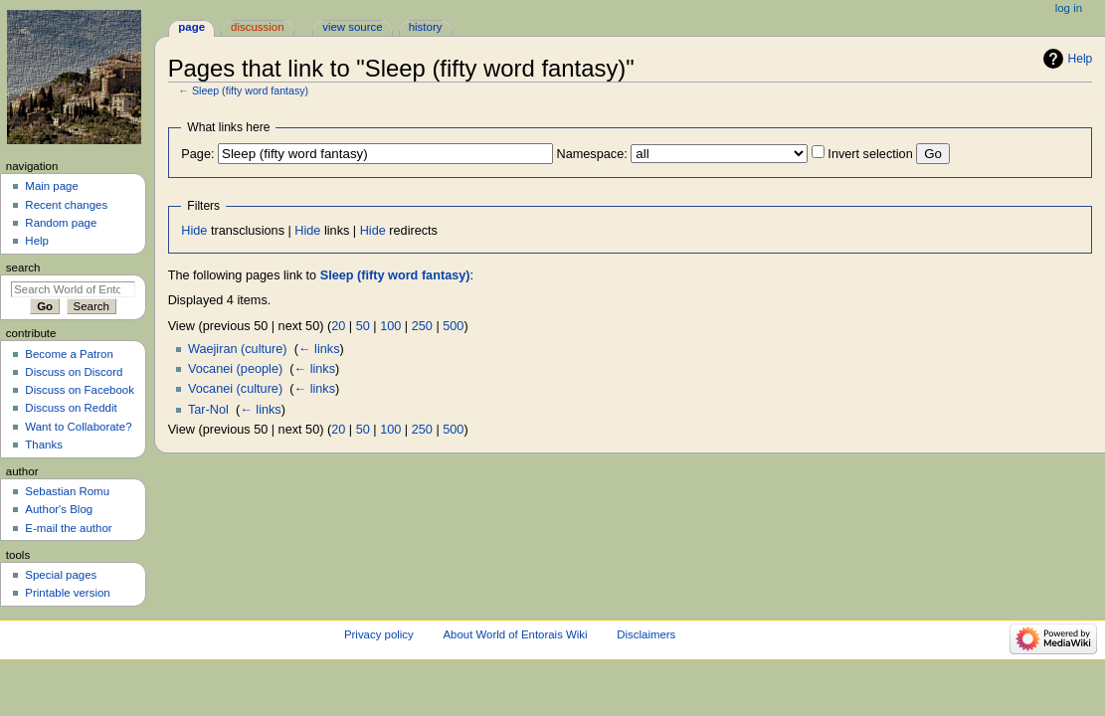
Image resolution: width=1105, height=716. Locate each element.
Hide (194, 231)
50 (363, 326)
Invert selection (870, 154)
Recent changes (66, 205)
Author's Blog (58, 509)
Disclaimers (646, 634)
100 (390, 326)
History (426, 27)
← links (319, 349)
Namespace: (592, 154)
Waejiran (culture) (237, 349)
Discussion (257, 27)
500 (453, 326)
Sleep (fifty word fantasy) (250, 90)
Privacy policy (379, 634)
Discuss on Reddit (70, 408)
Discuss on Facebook (79, 390)
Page (191, 27)
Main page (52, 186)
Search (23, 267)
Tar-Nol (208, 410)
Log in (1068, 8)
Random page (60, 223)
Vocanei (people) (235, 369)
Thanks (44, 444)
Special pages (60, 575)
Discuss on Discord (73, 372)
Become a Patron (69, 354)
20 (338, 326)
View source (352, 27)
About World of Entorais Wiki (515, 634)
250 (422, 326)
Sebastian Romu (67, 491)
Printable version (67, 593)
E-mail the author (68, 528)
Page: (197, 154)
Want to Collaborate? (78, 427)
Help (1080, 59)
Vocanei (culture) (235, 389)
